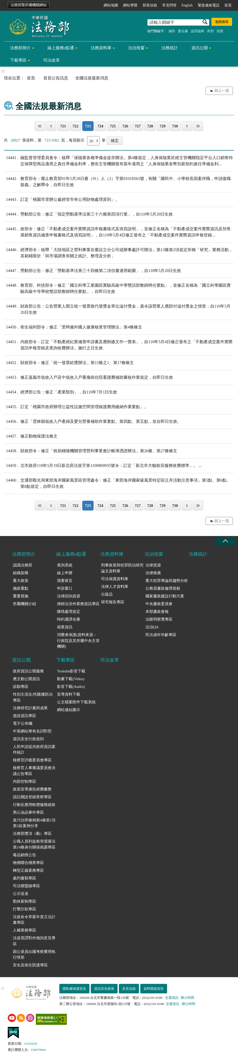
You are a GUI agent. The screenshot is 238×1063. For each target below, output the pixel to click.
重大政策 (20, 581)
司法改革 (51, 60)
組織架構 (20, 573)
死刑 (210, 31)
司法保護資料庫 (114, 579)
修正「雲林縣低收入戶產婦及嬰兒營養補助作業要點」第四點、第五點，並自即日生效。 (92, 421)
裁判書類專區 (24, 878)
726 (125, 126)
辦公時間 (187, 998)
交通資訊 (171, 998)
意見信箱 (129, 989)
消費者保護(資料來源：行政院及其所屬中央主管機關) (78, 640)
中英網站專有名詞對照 (32, 731)
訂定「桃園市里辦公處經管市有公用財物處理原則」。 (61, 199)
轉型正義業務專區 (28, 870)
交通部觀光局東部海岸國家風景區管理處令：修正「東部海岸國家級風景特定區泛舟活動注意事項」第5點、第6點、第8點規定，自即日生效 (117, 483)
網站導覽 (130, 5)
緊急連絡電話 (208, 5)
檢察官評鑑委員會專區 (32, 760)
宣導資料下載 (68, 694)
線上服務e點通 (60, 48)
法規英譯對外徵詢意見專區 (34, 941)
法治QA (152, 627)
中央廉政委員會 (159, 604)
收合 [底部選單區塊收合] (225, 541)
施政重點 (20, 588)
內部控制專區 (24, 781)
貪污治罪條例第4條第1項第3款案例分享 (34, 823)
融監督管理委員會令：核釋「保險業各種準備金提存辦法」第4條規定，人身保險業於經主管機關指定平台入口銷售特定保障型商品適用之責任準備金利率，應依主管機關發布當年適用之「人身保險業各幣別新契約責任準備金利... (118, 160)
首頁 (228, 5)
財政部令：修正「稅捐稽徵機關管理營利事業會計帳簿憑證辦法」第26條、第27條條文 (90, 451)
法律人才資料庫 (114, 586)
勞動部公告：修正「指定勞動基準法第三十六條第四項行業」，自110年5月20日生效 (88, 214)
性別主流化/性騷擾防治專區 (33, 697)
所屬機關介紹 (24, 604)
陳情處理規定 (68, 611)
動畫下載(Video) (70, 679)
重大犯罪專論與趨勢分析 (166, 581)
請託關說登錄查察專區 (32, 797)
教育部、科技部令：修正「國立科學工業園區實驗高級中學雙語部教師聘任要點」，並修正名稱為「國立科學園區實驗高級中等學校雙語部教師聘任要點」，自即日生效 (117, 288)
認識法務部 (22, 565)
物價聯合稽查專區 (28, 863)
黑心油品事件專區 (28, 812)
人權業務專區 (24, 930)
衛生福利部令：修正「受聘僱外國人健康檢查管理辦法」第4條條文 (73, 327)
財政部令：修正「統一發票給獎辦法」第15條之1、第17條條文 (69, 363)
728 (150, 126)
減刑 (171, 31)
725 (113, 126)
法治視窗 (136, 48)
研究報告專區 (112, 602)
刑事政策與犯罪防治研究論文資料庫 (122, 568)
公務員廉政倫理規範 (162, 588)
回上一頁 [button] (222, 91)
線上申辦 (64, 573)
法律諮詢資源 (68, 596)
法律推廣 (153, 573)
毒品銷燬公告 (24, 855)
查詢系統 (64, 565)
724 (100, 126)
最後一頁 (198, 126)
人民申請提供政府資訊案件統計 (34, 750)
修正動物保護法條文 (31, 436)
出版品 (107, 594)
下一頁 (187, 126)
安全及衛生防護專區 (30, 965)
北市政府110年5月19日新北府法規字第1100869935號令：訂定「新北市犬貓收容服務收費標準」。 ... (103, 466)
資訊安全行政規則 (28, 739)
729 (163, 126)
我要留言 (64, 581)
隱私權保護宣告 (74, 989)
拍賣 (220, 31)
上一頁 (51, 126)
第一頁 (40, 126)
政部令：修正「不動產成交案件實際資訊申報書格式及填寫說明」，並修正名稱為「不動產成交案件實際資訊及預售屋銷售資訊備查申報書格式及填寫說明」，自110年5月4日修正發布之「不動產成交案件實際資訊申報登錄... (117, 231)
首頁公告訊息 (55, 78)
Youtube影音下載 (71, 671)
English (187, 5)
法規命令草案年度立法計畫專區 (34, 920)
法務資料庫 (101, 48)
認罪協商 (197, 31)
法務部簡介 (20, 48)
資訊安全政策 (104, 989)
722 (75, 126)
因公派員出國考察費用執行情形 (34, 955)
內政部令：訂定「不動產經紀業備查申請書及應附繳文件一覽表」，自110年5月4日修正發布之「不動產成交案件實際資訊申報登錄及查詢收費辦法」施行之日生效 (118, 344)
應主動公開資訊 (26, 679)
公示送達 (20, 894)
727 (138, 126)
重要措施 (20, 596)
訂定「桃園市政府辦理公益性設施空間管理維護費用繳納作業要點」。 (76, 407)
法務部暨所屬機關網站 (29, 5)
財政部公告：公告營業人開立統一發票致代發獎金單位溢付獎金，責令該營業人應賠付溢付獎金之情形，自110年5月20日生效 (117, 309)
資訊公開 (199, 48)
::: (3, 4)
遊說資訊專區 (24, 716)
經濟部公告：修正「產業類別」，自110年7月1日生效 (60, 392)
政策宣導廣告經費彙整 (32, 789)
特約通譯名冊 (68, 619)
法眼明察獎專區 (159, 619)
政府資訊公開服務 (28, 671)
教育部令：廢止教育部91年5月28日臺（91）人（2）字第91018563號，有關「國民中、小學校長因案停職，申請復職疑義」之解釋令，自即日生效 (117, 181)
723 (88, 126)
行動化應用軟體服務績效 (34, 805)
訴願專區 (20, 687)
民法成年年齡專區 (160, 635)
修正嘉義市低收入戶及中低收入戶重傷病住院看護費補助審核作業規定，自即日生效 (88, 377)
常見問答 (169, 5)
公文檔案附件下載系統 (76, 702)
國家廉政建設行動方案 (164, 596)
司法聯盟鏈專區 (26, 886)
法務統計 (169, 48)
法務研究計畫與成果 (30, 708)
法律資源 (153, 565)
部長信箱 (150, 5)
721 (63, 126)
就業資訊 (64, 627)
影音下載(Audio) (71, 687)
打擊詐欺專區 (24, 909)
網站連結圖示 (68, 710)
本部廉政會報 (157, 611)
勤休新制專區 (24, 901)
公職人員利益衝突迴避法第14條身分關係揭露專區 (34, 844)
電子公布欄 (22, 723)
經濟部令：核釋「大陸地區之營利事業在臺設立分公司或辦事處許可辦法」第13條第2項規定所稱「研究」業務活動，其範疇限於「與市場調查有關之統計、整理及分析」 (118, 252)
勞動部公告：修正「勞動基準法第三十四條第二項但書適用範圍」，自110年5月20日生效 (92, 271)
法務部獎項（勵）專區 (32, 833)
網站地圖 (111, 5)
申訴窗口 (64, 588)
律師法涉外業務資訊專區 (78, 604)
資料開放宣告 (154, 989)
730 (175, 126)
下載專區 (18, 60)
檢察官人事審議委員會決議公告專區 (34, 771)
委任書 (183, 31)
